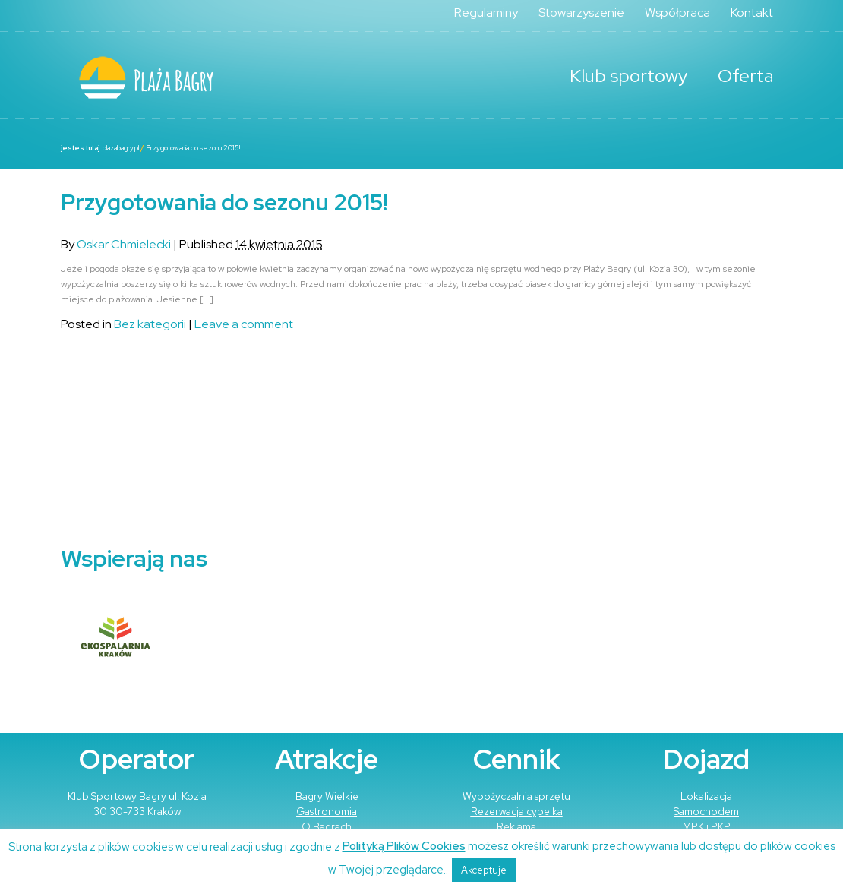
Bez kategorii (150, 324)
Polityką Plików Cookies (404, 846)
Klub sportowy (628, 75)
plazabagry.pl (121, 148)
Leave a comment (243, 324)
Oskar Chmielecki (124, 244)
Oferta (745, 75)
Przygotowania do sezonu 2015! (193, 148)
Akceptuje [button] (484, 870)
